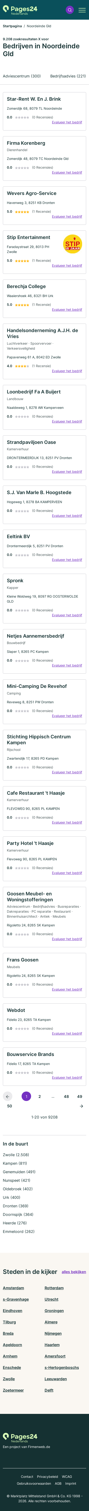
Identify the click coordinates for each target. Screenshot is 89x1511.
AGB (58, 1483)
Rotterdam (54, 1287)
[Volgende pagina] (81, 1105)
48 (66, 1096)
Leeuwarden (56, 1378)
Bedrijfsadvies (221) (68, 76)
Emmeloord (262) (19, 1231)
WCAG (67, 1477)
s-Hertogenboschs (62, 1367)
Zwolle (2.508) (16, 1154)
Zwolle (9, 1378)
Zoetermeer (13, 1390)
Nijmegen (53, 1333)
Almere (51, 1322)
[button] (70, 10)
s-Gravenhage (16, 1299)
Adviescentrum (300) (22, 76)
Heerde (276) (15, 1223)
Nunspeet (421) (16, 1180)
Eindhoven (12, 1310)
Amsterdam (13, 1287)
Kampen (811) (15, 1163)
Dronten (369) (15, 1206)
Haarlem (52, 1344)
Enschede (12, 1367)
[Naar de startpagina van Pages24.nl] (20, 10)
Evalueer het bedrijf (67, 122)
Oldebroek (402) (18, 1188)
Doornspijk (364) (18, 1214)
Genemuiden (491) (19, 1171)
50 (9, 1106)
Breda (8, 1333)
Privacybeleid (47, 1477)
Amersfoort (55, 1356)
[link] (44, 111)
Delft (49, 1390)
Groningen (54, 1310)
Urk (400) (11, 1197)
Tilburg (9, 1322)
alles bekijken (74, 1271)
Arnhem (10, 1356)
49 (79, 1096)
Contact (27, 1477)
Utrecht (51, 1299)
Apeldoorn (12, 1344)
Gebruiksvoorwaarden (34, 1483)
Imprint (70, 1483)
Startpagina (12, 26)
